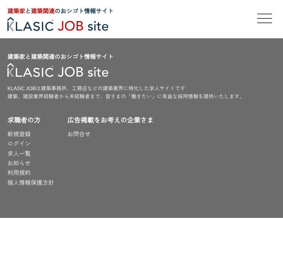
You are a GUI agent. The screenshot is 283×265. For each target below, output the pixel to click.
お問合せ (79, 134)
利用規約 (19, 173)
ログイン (19, 144)
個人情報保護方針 (31, 183)
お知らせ (19, 163)
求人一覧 (19, 154)
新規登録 (19, 134)
